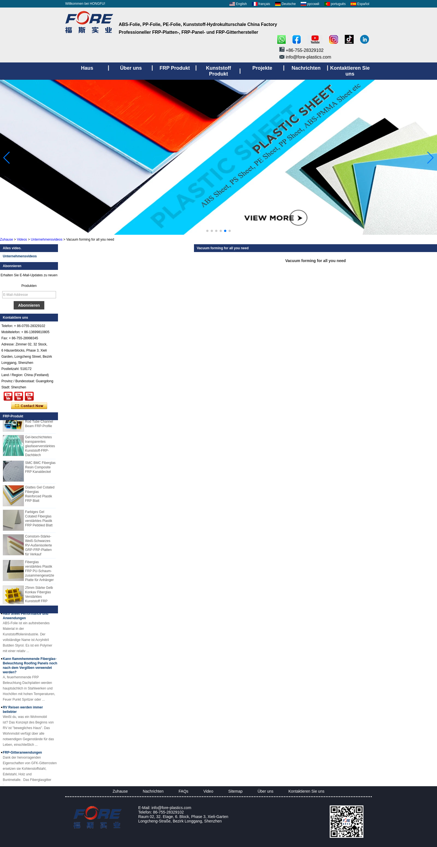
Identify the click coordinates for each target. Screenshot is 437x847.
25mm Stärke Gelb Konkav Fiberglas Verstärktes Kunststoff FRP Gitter (39, 597)
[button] (207, 231)
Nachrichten (153, 791)
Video (208, 791)
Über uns (265, 791)
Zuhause (6, 239)
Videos (22, 239)
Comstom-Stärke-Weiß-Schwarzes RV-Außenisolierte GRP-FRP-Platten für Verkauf (38, 546)
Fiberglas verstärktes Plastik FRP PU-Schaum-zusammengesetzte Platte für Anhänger (39, 572)
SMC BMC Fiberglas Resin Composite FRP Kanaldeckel (40, 468)
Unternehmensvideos (46, 239)
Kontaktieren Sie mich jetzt (29, 406)
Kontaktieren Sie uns (306, 791)
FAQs (183, 791)
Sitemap (235, 791)
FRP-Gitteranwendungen (22, 754)
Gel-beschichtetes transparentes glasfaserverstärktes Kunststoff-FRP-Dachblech (40, 447)
